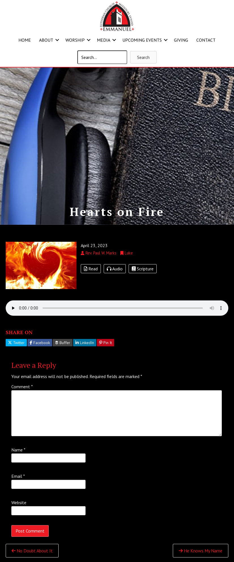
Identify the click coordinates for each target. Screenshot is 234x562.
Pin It (105, 342)
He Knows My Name (200, 550)
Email (18, 476)
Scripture (143, 269)
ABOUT (46, 40)
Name (18, 450)
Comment (22, 386)
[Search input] (102, 57)
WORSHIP (75, 40)
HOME (24, 40)
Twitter (16, 342)
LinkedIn (84, 342)
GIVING (181, 40)
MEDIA (103, 40)
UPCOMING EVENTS (142, 40)
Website (18, 502)
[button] (57, 40)
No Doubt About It (32, 550)
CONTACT (206, 40)
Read (91, 269)
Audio (115, 269)
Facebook (40, 342)
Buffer (62, 342)
